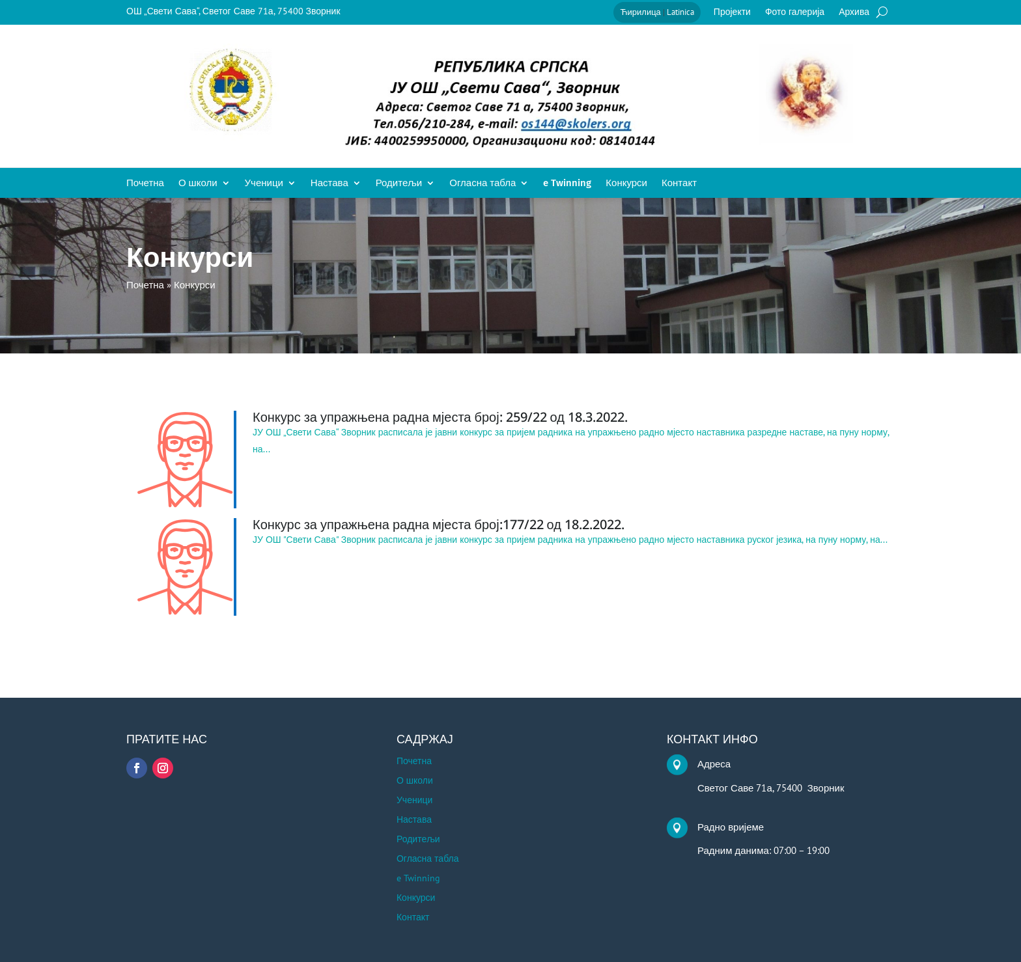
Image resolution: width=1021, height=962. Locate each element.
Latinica (680, 12)
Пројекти (732, 12)
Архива (854, 12)
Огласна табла (482, 183)
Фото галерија (794, 12)
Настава (329, 183)
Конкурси (626, 183)
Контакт (679, 183)
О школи (197, 183)
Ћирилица (640, 12)
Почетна (145, 183)
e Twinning (567, 183)
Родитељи (399, 183)
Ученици (264, 183)
